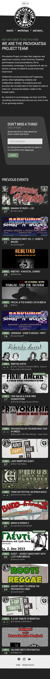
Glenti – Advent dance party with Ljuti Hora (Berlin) (28, 555)
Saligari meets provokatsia (25, 649)
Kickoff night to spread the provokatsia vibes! (25, 587)
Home (18, 665)
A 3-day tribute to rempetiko (25, 618)
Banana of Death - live (22, 208)
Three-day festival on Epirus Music (29, 492)
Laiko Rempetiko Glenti (22, 461)
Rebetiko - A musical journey (25, 271)
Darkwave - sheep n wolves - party (28, 333)
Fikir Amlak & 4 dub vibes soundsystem (23, 397)
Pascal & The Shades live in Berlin (28, 302)
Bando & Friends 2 (20, 523)
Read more (29, 150)
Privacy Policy (28, 665)
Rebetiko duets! (18, 364)
